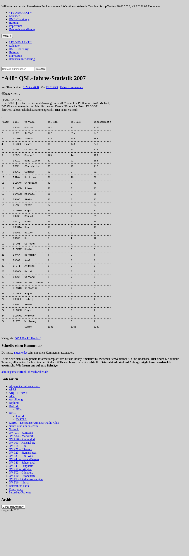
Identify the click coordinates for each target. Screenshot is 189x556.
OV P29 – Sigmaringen (22, 495)
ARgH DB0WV (18, 435)
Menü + (7, 36)
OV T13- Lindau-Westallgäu (26, 521)
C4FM (20, 458)
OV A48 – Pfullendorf (22, 481)
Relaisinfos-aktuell (20, 528)
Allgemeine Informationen (24, 428)
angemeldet (20, 395)
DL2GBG (52, 87)
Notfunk (14, 472)
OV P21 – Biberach (20, 491)
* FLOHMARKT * (20, 12)
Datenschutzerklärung (22, 29)
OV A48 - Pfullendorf (28, 381)
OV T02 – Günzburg (21, 515)
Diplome (14, 445)
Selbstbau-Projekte (20, 535)
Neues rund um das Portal (24, 468)
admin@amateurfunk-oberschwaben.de (24, 414)
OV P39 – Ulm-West (21, 498)
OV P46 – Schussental (22, 505)
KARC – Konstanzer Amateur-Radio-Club (34, 465)
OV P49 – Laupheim (21, 508)
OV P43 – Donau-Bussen (24, 501)
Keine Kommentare (71, 87)
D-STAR (21, 462)
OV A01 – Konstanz (21, 475)
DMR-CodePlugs (19, 19)
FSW (19, 452)
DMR (12, 455)
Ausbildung (16, 442)
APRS (12, 432)
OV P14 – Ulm (18, 488)
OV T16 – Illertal (19, 525)
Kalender (14, 16)
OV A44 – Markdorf (21, 478)
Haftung (13, 22)
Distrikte (14, 448)
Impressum (15, 25)
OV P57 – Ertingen (20, 511)
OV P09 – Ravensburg (22, 485)
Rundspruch (16, 531)
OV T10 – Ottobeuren (22, 518)
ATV (12, 438)
